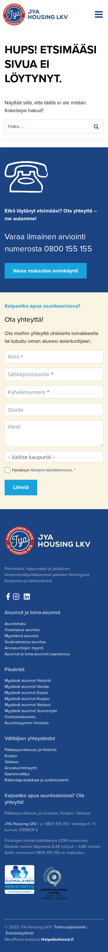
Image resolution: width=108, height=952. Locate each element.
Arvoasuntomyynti (21, 768)
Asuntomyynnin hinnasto (27, 723)
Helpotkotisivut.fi (57, 939)
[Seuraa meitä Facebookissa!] (8, 596)
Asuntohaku (15, 624)
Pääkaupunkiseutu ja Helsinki (30, 750)
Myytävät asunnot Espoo (26, 693)
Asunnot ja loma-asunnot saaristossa (37, 654)
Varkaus (12, 762)
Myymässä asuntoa (21, 636)
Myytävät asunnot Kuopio (27, 699)
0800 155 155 (56, 824)
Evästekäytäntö (19, 933)
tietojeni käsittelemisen (51, 470)
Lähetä (21, 487)
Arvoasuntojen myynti (24, 648)
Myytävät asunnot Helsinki (28, 681)
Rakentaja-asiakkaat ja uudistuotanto (37, 780)
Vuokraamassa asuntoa (25, 642)
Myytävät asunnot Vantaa (27, 687)
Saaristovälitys (17, 774)
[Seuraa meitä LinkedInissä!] (26, 596)
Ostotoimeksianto (20, 717)
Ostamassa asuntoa (22, 630)
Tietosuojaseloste (70, 927)
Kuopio (11, 756)
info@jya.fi (81, 824)
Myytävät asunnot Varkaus (28, 705)
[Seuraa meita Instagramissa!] (17, 596)
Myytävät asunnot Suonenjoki (31, 711)
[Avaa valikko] (98, 14)
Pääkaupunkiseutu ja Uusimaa (31, 813)
